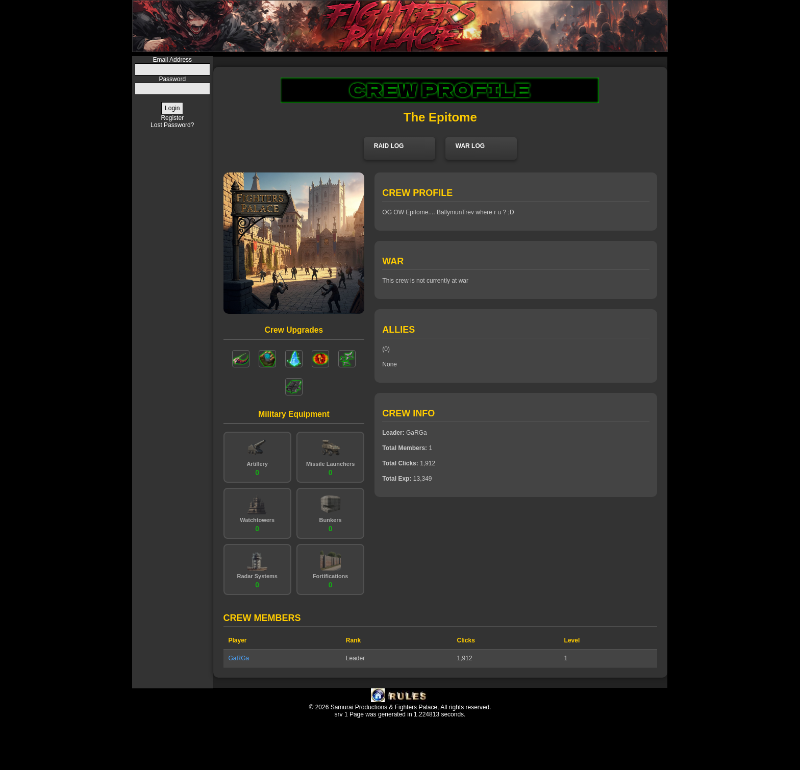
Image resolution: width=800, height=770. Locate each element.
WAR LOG (470, 146)
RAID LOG (389, 146)
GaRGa (239, 658)
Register (172, 117)
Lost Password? (172, 125)
